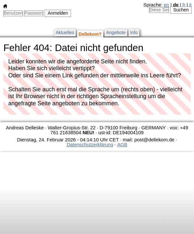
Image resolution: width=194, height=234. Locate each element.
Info (134, 32)
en (166, 4)
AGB (122, 144)
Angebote (116, 32)
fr (183, 4)
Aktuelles (65, 32)
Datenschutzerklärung (90, 144)
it (190, 4)
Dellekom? (90, 34)
